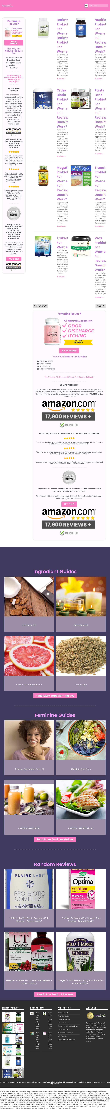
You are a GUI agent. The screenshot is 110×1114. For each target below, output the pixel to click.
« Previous (40, 305)
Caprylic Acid (81, 625)
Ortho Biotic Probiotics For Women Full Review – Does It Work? (65, 108)
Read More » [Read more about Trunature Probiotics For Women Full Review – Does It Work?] (99, 226)
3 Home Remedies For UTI (29, 769)
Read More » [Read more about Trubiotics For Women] (61, 277)
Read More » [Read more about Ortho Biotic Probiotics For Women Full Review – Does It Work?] (61, 156)
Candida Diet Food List (80, 829)
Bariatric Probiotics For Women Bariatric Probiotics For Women (65, 36)
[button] (86, 5)
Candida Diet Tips (81, 769)
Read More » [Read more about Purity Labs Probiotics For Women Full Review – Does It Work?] (99, 154)
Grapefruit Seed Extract (29, 684)
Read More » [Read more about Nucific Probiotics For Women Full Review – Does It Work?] (99, 79)
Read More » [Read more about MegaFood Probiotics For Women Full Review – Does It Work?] (61, 226)
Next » (100, 305)
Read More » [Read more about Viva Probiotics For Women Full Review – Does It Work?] (99, 297)
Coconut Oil (29, 625)
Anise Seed (81, 684)
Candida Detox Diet (29, 829)
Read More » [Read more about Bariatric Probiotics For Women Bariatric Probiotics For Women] (61, 79)
